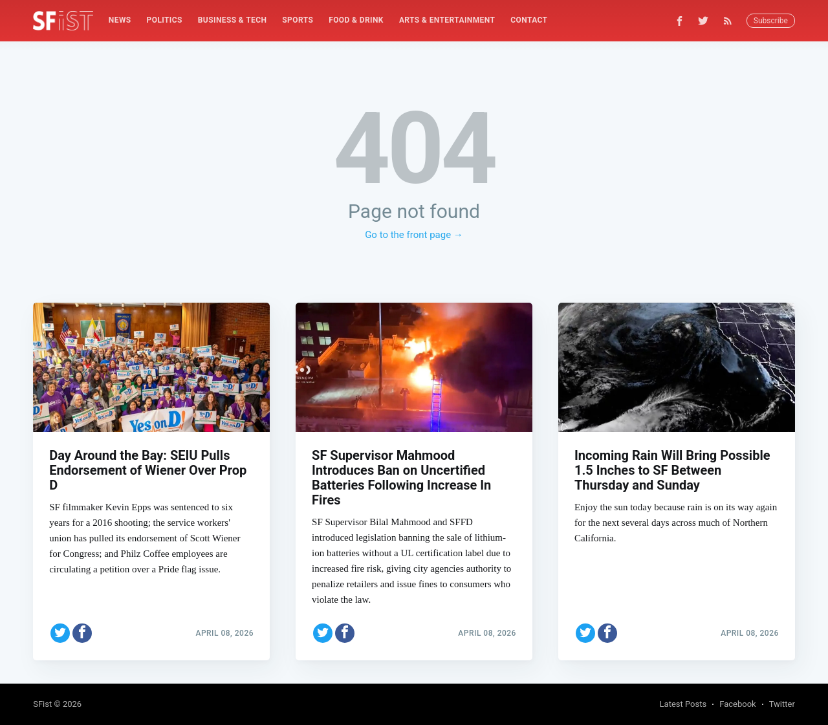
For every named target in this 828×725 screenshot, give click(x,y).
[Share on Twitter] (60, 631)
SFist (42, 704)
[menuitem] (120, 20)
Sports (297, 20)
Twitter (782, 704)
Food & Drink (356, 20)
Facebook (737, 704)
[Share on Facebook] (82, 631)
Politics (164, 20)
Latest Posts (683, 704)
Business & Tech (232, 20)
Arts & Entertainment (447, 20)
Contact (528, 20)
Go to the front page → (414, 235)
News (120, 20)
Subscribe (771, 20)
